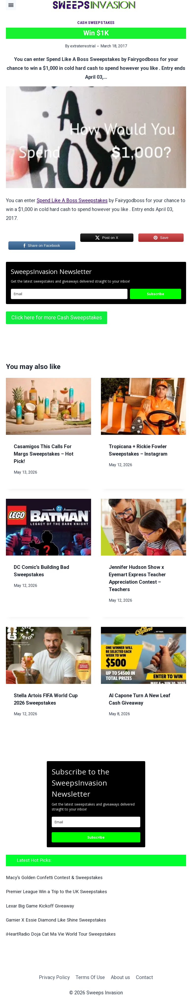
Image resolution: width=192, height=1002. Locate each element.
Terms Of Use (90, 977)
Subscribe (155, 293)
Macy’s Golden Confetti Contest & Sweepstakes (54, 877)
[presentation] (48, 406)
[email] (96, 822)
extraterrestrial (83, 46)
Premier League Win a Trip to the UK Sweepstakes (56, 891)
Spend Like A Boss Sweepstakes (72, 200)
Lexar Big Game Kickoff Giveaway (40, 906)
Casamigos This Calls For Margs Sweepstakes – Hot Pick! (43, 453)
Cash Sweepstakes (96, 23)
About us (120, 977)
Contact (144, 977)
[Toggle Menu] (11, 5)
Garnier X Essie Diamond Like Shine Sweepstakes (56, 920)
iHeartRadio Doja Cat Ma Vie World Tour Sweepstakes (61, 934)
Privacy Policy (54, 977)
